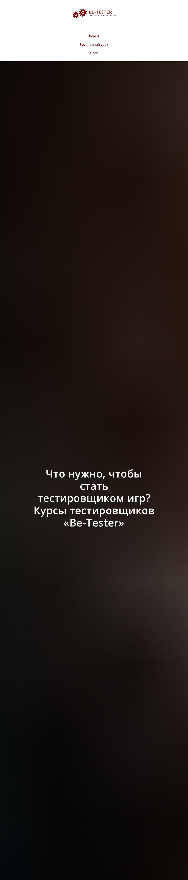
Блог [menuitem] (94, 53)
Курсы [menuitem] (94, 36)
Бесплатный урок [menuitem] (94, 44)
